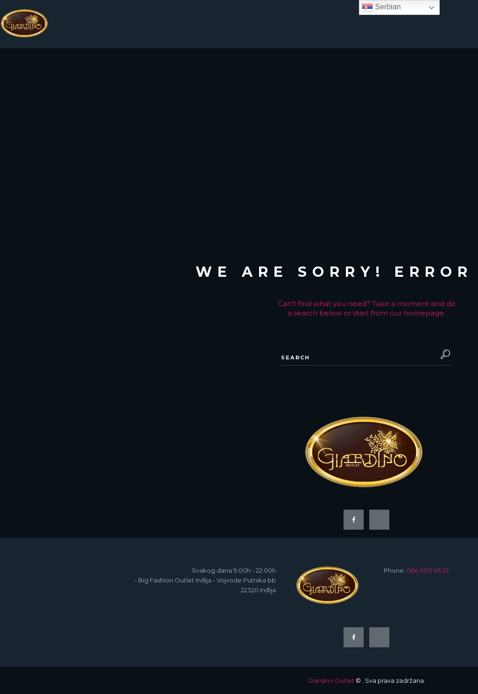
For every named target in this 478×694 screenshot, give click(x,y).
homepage (424, 312)
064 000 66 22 (428, 570)
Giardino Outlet (331, 680)
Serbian (381, 7)
